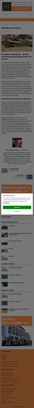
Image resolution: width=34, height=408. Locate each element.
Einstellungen (6, 203)
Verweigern (17, 211)
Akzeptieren (17, 207)
